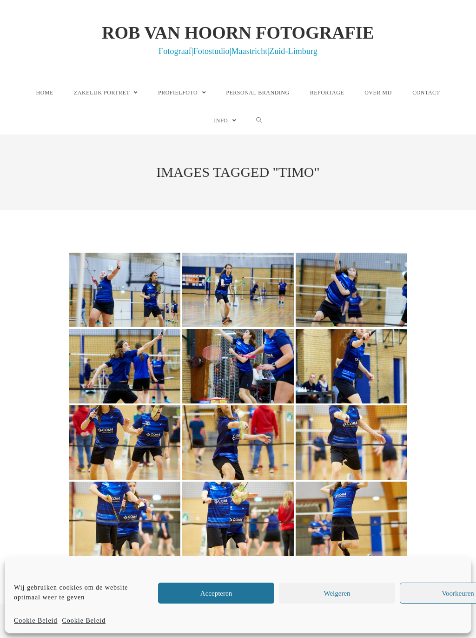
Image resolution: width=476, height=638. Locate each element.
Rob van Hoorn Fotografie (238, 39)
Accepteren (216, 593)
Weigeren (337, 593)
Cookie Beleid (36, 620)
